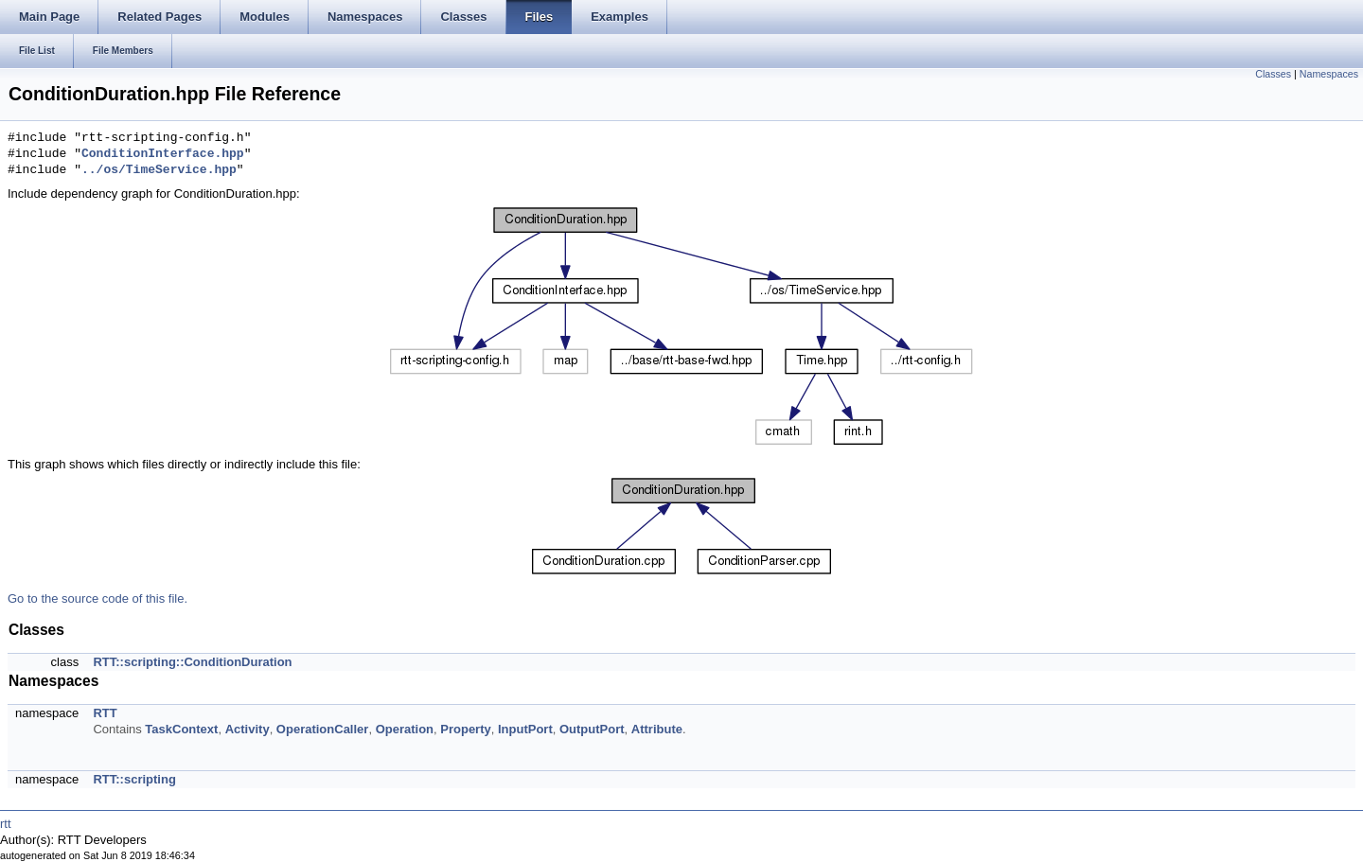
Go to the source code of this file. (97, 598)
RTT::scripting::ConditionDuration (192, 662)
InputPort (525, 729)
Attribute (656, 729)
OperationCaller (322, 729)
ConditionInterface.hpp (162, 154)
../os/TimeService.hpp (159, 170)
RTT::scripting (134, 779)
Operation (405, 729)
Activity (247, 729)
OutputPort (592, 729)
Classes (1273, 73)
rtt (5, 824)
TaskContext (181, 729)
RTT (104, 713)
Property (465, 729)
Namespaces (1329, 73)
